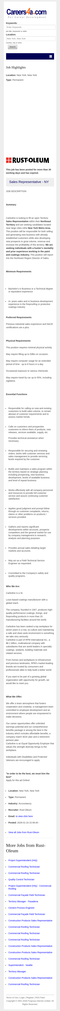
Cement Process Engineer (21, 908)
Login (22, 998)
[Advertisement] (30, 118)
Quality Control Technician (21, 879)
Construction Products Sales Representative (30, 920)
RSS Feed (40, 998)
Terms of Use (12, 998)
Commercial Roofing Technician (24, 866)
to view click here (24, 816)
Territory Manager (17, 971)
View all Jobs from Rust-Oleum (23, 832)
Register (30, 998)
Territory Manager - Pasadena (23, 901)
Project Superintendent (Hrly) (22, 860)
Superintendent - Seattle (20, 965)
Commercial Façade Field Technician (26, 895)
